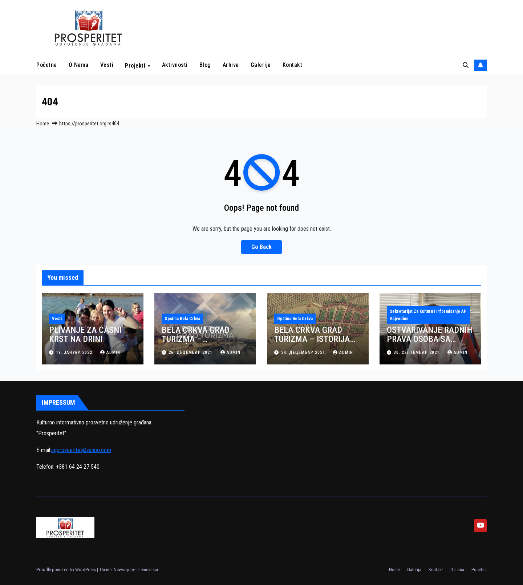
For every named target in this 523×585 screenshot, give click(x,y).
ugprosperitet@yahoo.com (81, 450)
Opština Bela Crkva (182, 318)
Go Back (261, 246)
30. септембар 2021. (418, 352)
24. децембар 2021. (304, 352)
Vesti (107, 64)
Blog (205, 64)
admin (110, 352)
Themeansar (147, 569)
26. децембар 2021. (192, 352)
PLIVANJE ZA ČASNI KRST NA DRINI (85, 334)
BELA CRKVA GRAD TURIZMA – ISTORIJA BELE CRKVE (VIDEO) (312, 339)
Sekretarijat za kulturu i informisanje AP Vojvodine (428, 315)
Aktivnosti (175, 64)
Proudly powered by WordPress (66, 569)
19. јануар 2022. (75, 352)
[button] (466, 65)
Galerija (261, 64)
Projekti (136, 65)
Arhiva (231, 64)
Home (42, 123)
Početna (46, 64)
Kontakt (293, 64)
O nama (79, 64)
